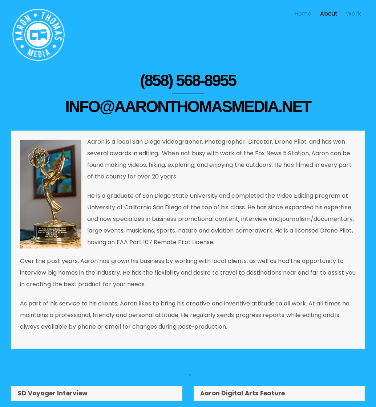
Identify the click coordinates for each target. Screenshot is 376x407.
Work (353, 13)
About (328, 13)
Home (302, 13)
